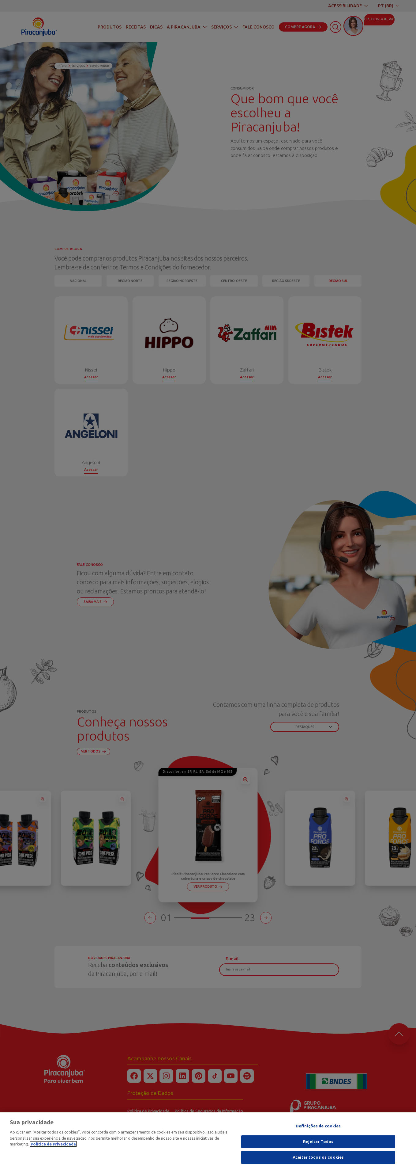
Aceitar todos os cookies (318, 1157)
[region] (208, 1141)
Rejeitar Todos (318, 1141)
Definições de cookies (318, 1126)
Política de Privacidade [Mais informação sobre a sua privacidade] (53, 1144)
